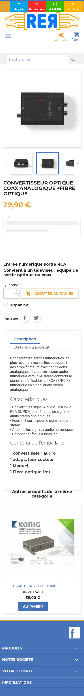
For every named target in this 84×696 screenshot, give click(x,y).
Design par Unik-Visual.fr (24, 690)
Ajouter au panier (49, 294)
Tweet (36, 317)
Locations (55, 6)
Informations (17, 682)
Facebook (74, 640)
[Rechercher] (38, 59)
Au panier (33, 607)
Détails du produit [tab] (32, 347)
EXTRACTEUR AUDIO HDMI (33, 586)
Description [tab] (25, 339)
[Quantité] (8, 293)
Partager (24, 317)
